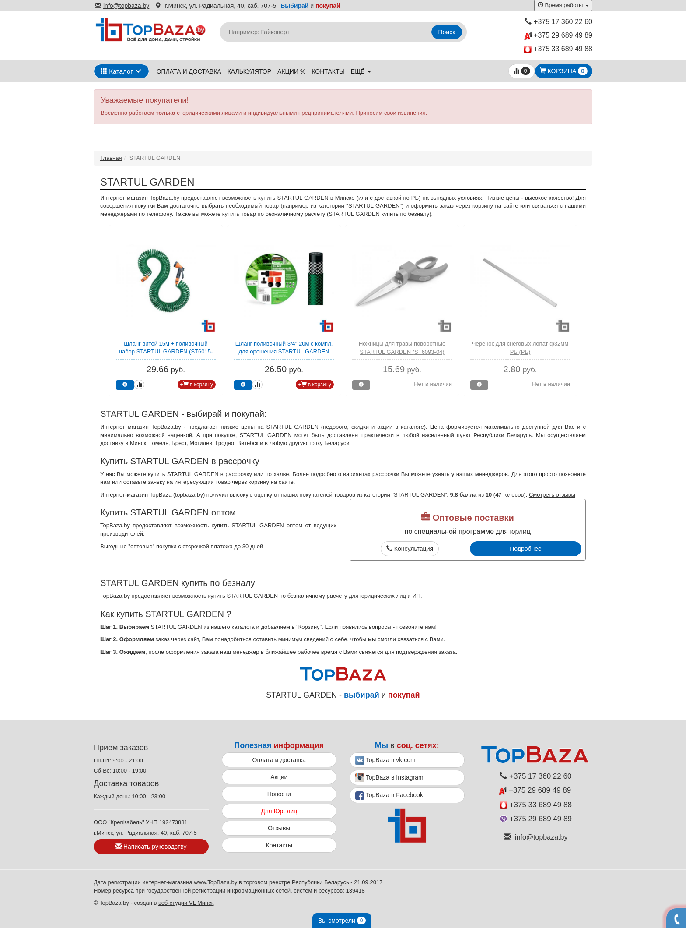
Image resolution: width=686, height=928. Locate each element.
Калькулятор (249, 71)
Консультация (409, 548)
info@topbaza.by (122, 5)
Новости (279, 793)
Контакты (328, 71)
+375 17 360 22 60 (558, 21)
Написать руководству (151, 846)
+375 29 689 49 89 (558, 36)
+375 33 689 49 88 (558, 49)
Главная (111, 158)
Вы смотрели (342, 920)
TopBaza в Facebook (389, 795)
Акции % (291, 71)
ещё (361, 71)
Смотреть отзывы (552, 494)
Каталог (117, 71)
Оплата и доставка (189, 71)
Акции (278, 776)
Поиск (446, 31)
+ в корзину (197, 384)
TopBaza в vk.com (385, 760)
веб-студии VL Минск (186, 903)
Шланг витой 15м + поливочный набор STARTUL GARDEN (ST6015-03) (166, 351)
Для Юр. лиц (279, 811)
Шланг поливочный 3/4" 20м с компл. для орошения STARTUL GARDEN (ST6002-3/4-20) (284, 351)
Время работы (563, 5)
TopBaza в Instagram (389, 777)
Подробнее (526, 548)
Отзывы (279, 828)
